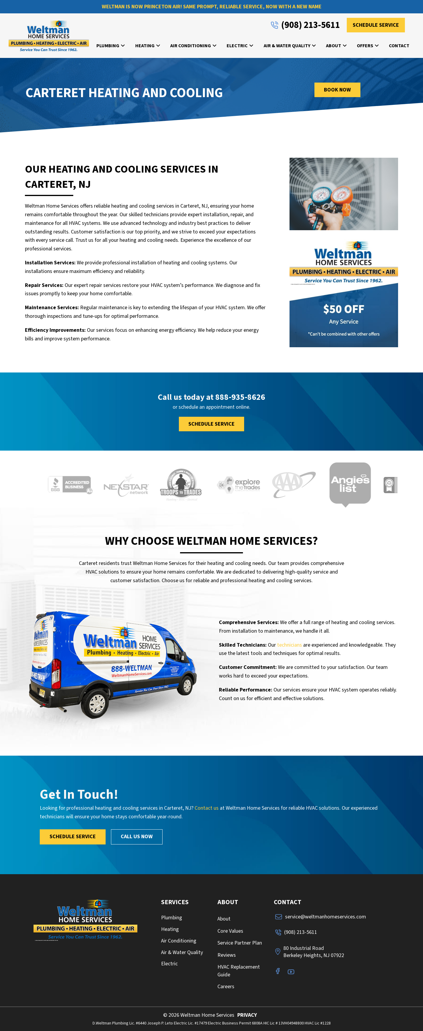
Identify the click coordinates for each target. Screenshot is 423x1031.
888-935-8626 (240, 397)
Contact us (207, 808)
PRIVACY (247, 1015)
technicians (289, 645)
